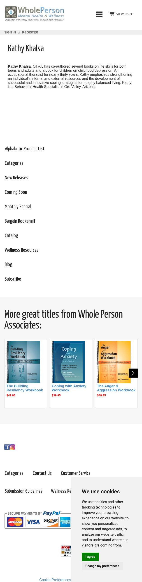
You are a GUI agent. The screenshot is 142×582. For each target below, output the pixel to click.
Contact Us (42, 473)
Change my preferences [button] (102, 566)
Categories (99, 14)
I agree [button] (90, 556)
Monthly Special (18, 206)
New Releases (16, 177)
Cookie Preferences (55, 580)
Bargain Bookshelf (20, 221)
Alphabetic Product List (24, 148)
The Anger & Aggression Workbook (116, 388)
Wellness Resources (22, 250)
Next (133, 373)
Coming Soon (16, 192)
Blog (8, 264)
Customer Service (76, 473)
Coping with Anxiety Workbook (69, 388)
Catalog (11, 235)
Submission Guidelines (23, 491)
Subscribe (13, 279)
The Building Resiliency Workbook (25, 388)
